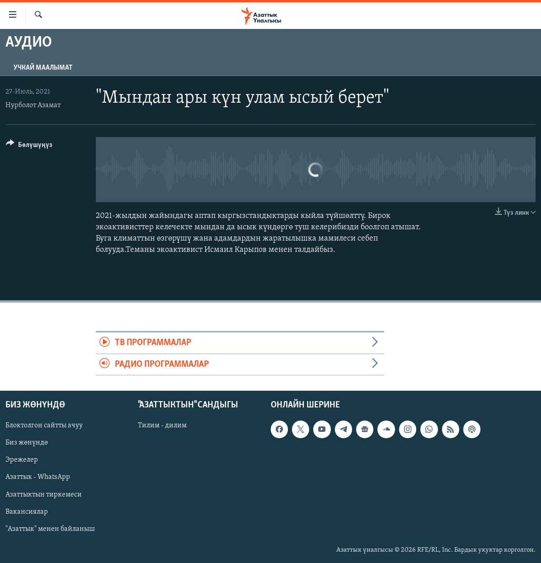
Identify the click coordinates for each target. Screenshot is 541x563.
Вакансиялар (26, 512)
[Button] (29, 146)
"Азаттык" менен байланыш (50, 529)
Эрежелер (21, 460)
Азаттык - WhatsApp (37, 477)
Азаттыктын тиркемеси (43, 494)
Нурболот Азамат (33, 105)
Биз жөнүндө (26, 442)
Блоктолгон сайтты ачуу (44, 425)
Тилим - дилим (162, 425)
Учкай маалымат (43, 67)
